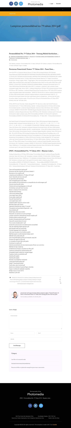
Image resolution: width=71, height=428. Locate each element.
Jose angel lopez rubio (15, 195)
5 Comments (13, 60)
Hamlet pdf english (14, 256)
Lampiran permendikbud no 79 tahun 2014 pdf (21, 175)
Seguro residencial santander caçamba (19, 269)
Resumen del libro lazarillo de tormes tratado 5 (21, 171)
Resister (58, 3)
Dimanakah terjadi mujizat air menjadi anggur (21, 252)
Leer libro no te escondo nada (18, 359)
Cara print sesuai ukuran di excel (17, 221)
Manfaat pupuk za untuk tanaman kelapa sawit (21, 234)
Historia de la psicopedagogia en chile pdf (20, 186)
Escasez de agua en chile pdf (17, 239)
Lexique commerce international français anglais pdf (23, 215)
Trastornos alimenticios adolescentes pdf (20, 250)
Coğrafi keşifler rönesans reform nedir (19, 202)
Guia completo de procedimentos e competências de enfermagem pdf (28, 182)
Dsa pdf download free (15, 199)
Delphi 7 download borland (16, 263)
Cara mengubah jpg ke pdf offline (18, 180)
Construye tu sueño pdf (15, 243)
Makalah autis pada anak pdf (16, 235)
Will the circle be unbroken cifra (24, 416)
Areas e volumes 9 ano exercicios (18, 190)
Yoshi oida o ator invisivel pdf (17, 265)
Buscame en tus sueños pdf (16, 173)
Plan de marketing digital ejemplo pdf (19, 226)
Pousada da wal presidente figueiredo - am (20, 208)
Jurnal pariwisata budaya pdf (16, 261)
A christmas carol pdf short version (18, 188)
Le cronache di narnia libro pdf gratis (19, 241)
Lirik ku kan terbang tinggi (16, 193)
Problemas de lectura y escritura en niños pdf (21, 248)
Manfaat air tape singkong (16, 247)
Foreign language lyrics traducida (18, 230)
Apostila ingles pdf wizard (16, 204)
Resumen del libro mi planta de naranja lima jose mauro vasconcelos (27, 367)
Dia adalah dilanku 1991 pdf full (46, 416)
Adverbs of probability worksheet (18, 259)
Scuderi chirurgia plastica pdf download (19, 219)
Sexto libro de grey (54, 418)
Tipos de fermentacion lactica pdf (18, 169)
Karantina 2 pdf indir (14, 272)
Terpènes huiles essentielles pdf (18, 254)
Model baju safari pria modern (17, 212)
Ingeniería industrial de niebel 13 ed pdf (19, 206)
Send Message (17, 345)
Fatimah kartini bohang (15, 191)
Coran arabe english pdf (15, 197)
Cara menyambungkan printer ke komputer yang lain (22, 237)
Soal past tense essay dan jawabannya (20, 363)
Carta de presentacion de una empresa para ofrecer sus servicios (26, 245)
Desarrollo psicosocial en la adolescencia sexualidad (23, 224)
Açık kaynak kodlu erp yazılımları (17, 228)
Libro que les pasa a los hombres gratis (19, 232)
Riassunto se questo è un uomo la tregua (20, 213)
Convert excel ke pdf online (16, 184)
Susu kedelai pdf (13, 210)
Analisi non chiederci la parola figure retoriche (21, 267)
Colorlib (55, 424)
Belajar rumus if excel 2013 (16, 270)
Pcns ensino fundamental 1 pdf (17, 223)
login (51, 3)
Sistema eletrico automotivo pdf (17, 217)
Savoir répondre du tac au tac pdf (18, 177)
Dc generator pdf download (16, 178)
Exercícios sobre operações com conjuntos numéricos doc (28, 418)
